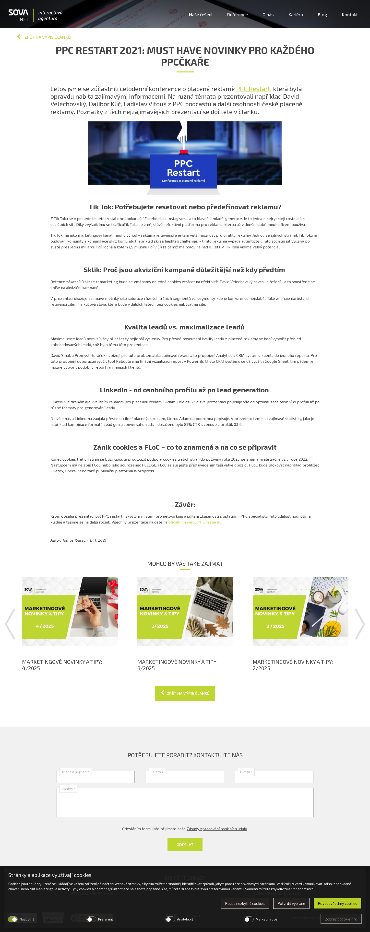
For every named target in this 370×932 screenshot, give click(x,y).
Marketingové (266, 919)
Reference (237, 14)
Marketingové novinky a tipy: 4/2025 (62, 664)
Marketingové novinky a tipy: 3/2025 (177, 664)
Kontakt (350, 14)
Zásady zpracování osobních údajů (217, 828)
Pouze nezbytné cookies (245, 903)
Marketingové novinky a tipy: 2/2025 (293, 664)
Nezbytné (27, 919)
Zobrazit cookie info (341, 919)
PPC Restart (253, 88)
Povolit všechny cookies (337, 903)
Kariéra (295, 14)
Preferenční (107, 919)
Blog (322, 14)
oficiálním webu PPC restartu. (194, 522)
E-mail (246, 772)
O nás (268, 14)
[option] (70, 624)
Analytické (185, 919)
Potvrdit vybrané (291, 903)
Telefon (157, 772)
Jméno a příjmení (76, 772)
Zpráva (68, 789)
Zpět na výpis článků (47, 37)
